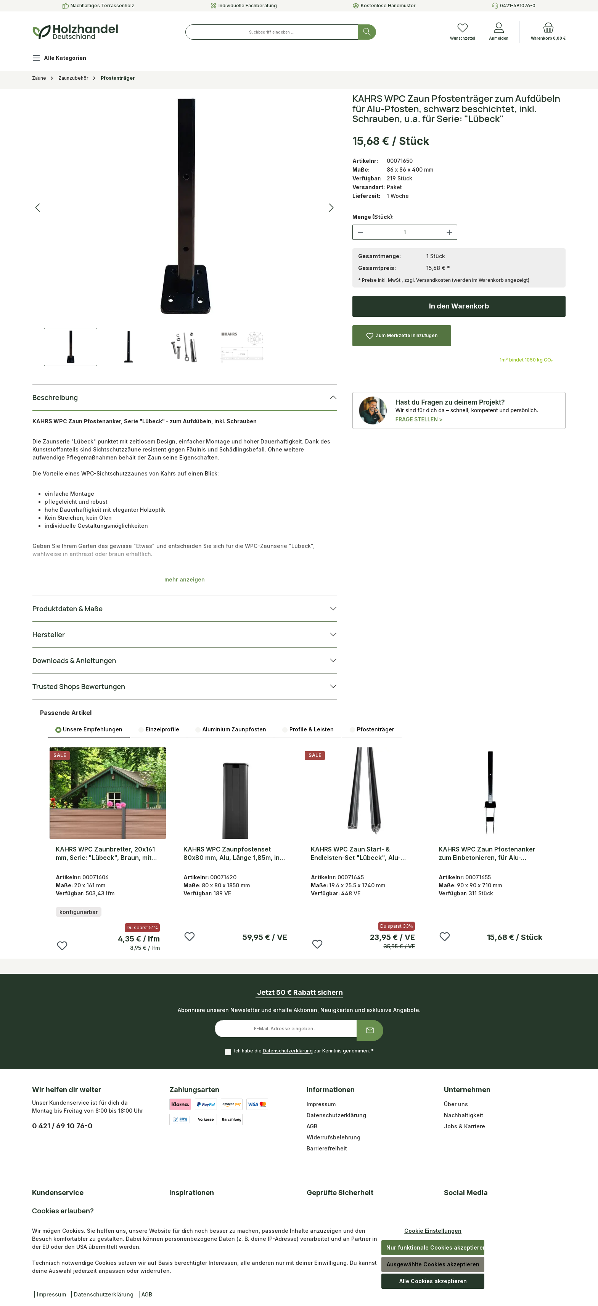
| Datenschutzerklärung (103, 1294)
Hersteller (48, 634)
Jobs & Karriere (464, 1126)
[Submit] (370, 1030)
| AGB (145, 1294)
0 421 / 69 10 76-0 (62, 1126)
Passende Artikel (66, 712)
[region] (185, 229)
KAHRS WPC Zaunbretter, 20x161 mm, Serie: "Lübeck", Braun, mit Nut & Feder (105, 853)
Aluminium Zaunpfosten (230, 729)
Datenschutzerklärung (288, 1051)
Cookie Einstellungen (432, 1230)
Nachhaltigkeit (463, 1115)
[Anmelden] (498, 32)
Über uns (456, 1104)
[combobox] (271, 32)
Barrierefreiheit (327, 1148)
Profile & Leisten (308, 729)
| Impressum (51, 1294)
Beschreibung (55, 397)
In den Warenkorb (459, 306)
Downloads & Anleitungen (74, 660)
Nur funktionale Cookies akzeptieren (435, 1247)
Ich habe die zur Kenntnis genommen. (304, 1051)
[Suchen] (367, 32)
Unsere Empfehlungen (88, 729)
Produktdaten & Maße (67, 608)
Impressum (321, 1104)
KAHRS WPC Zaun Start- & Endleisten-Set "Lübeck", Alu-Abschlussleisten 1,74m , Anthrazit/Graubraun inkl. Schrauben (355, 853)
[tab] (89, 729)
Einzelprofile (158, 729)
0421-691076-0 (517, 5)
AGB (312, 1126)
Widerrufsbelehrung (333, 1137)
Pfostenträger (371, 729)
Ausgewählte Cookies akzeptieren (433, 1264)
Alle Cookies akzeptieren (433, 1281)
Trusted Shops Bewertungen (78, 686)
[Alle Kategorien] (65, 59)
